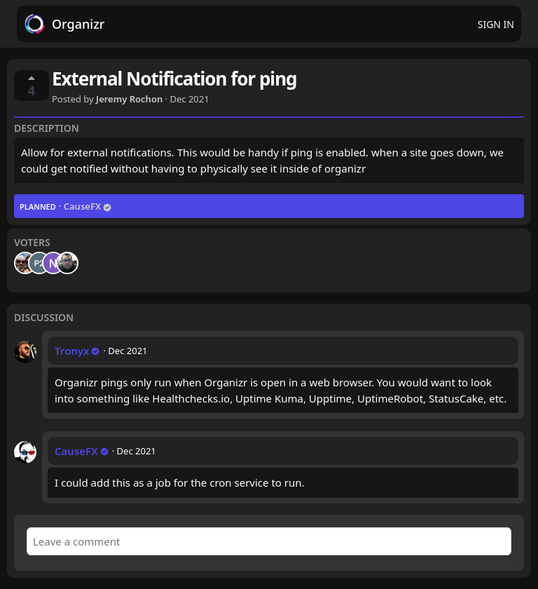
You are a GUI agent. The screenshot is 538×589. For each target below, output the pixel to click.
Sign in (496, 24)
